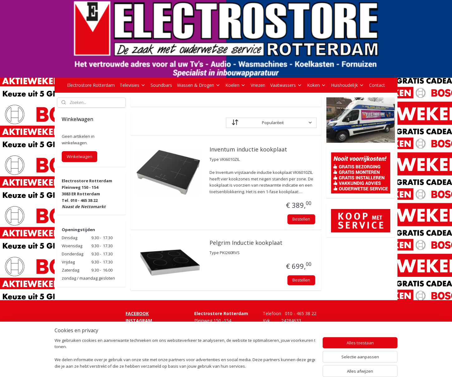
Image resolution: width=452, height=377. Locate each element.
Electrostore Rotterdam (91, 85)
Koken (316, 85)
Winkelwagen (79, 156)
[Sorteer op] (271, 123)
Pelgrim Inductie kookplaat (245, 243)
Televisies (133, 85)
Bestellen (301, 219)
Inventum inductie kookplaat (248, 149)
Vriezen (258, 85)
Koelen (235, 85)
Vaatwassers (286, 85)
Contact (377, 85)
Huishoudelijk (347, 85)
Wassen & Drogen (198, 85)
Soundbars (161, 85)
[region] (185, 354)
